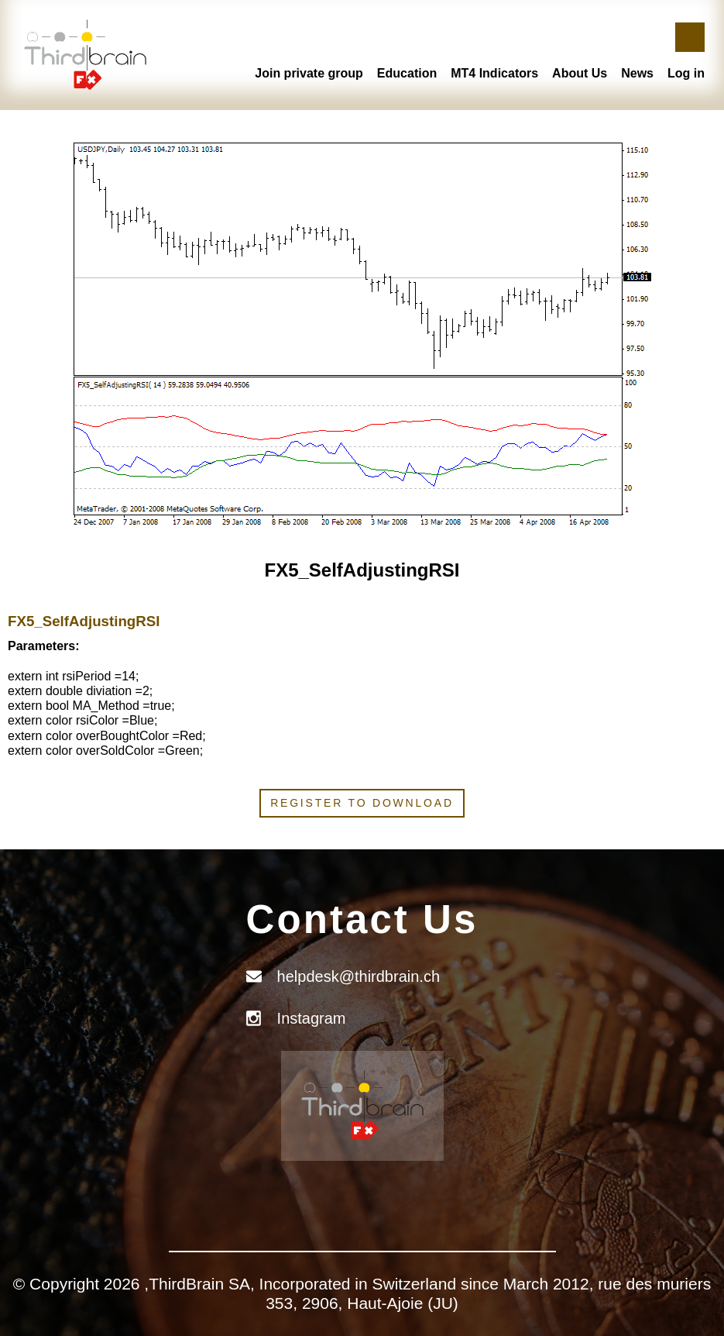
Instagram (311, 1018)
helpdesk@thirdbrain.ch (358, 976)
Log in (686, 73)
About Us (579, 73)
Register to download (362, 803)
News (637, 73)
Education (407, 73)
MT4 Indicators (494, 73)
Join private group (309, 73)
